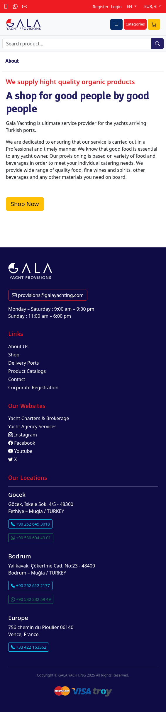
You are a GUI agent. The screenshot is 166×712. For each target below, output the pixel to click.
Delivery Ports (23, 363)
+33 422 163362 (28, 647)
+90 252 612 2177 (30, 585)
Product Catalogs (27, 371)
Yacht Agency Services (32, 426)
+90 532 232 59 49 (31, 599)
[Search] (77, 43)
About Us (18, 346)
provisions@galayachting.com (48, 295)
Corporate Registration (33, 387)
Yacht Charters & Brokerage (38, 418)
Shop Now (25, 204)
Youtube (20, 451)
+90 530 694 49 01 (31, 538)
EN (130, 6)
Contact (16, 379)
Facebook (21, 443)
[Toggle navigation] (116, 24)
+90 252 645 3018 (30, 524)
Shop (13, 354)
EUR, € (151, 6)
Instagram (22, 434)
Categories (135, 24)
